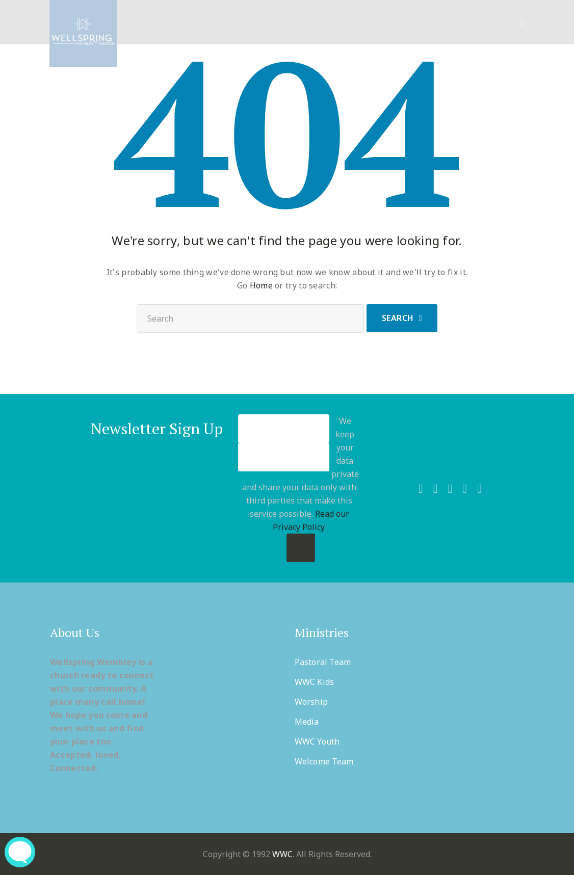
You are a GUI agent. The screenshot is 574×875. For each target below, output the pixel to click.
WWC (282, 854)
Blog (448, 23)
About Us (364, 23)
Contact (488, 23)
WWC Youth (317, 741)
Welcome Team (324, 761)
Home (321, 23)
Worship (311, 701)
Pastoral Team (323, 662)
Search (398, 318)
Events (411, 23)
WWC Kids (314, 681)
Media (307, 721)
